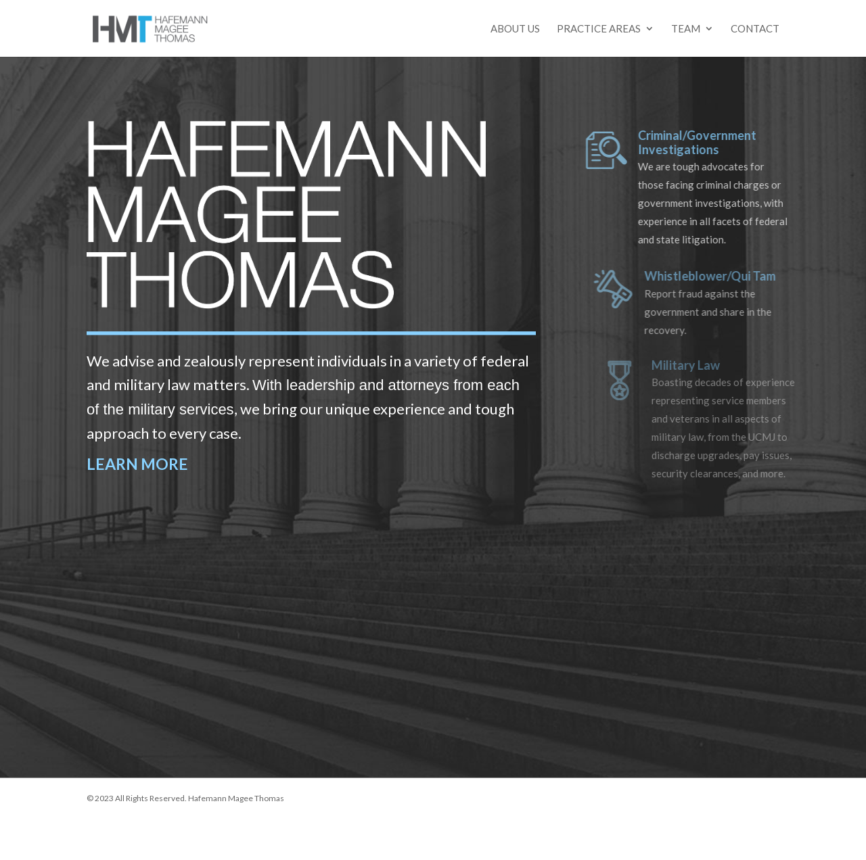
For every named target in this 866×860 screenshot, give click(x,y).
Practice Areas (599, 29)
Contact (755, 29)
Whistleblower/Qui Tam (720, 275)
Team (685, 29)
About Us (515, 29)
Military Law (695, 365)
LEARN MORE (137, 463)
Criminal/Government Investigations (707, 143)
